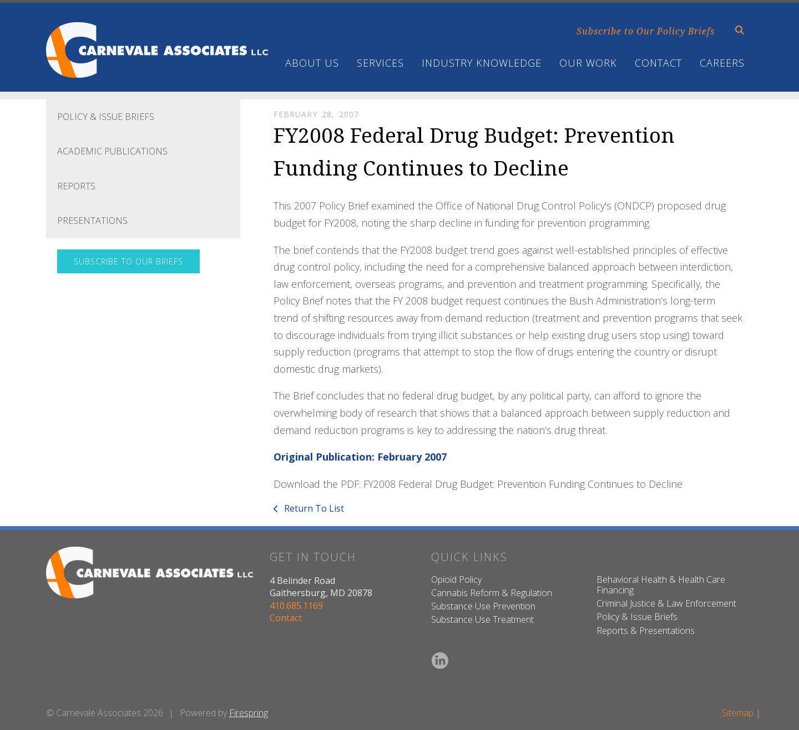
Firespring (248, 713)
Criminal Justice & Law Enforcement (666, 603)
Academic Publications (112, 151)
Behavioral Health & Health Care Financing (660, 584)
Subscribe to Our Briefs (128, 261)
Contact (658, 62)
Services (380, 62)
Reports (76, 186)
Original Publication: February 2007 (360, 456)
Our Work (588, 62)
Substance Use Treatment (482, 619)
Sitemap (738, 713)
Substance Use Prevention (483, 606)
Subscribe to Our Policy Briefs (646, 31)
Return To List (313, 508)
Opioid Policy (456, 579)
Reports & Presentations (645, 630)
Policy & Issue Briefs (105, 117)
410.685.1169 (296, 605)
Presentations (92, 220)
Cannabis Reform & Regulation (491, 593)
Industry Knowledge (482, 62)
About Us (312, 62)
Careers (722, 62)
